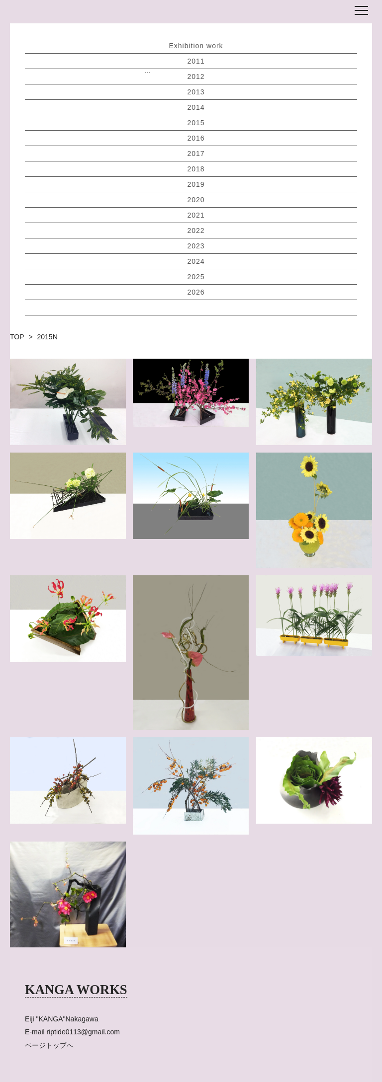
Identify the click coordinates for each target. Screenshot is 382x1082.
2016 (195, 138)
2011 (195, 61)
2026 (195, 292)
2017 (195, 153)
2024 (195, 261)
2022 (195, 230)
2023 (195, 246)
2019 (195, 184)
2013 (195, 92)
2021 (195, 215)
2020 (195, 200)
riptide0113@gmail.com (83, 1032)
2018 (195, 169)
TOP (17, 337)
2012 (195, 76)
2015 (195, 123)
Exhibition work (196, 46)
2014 (195, 107)
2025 (195, 277)
